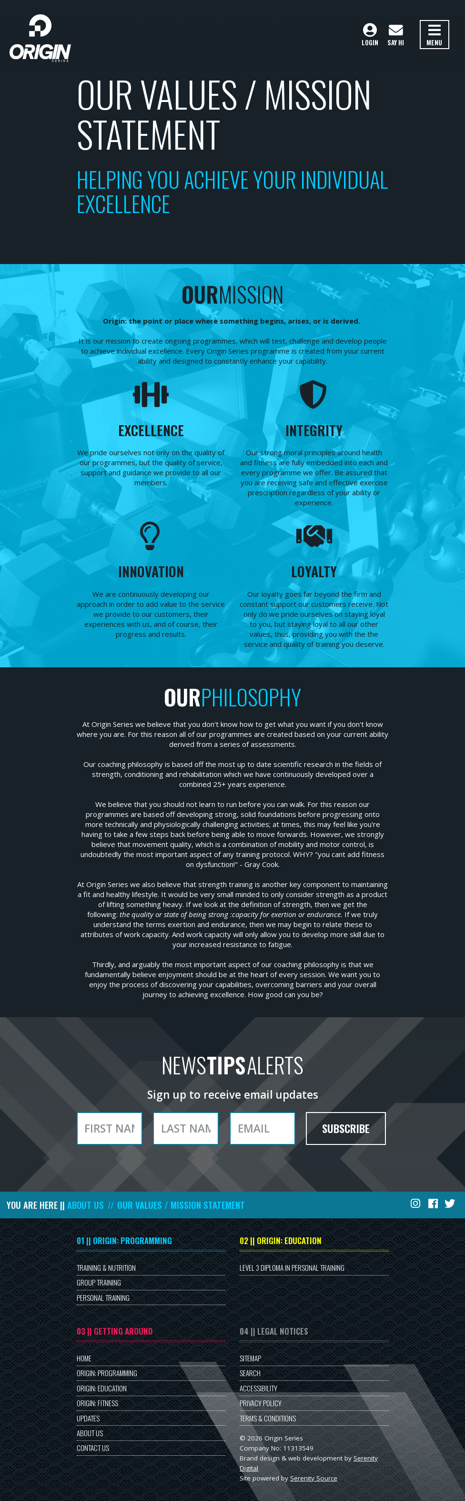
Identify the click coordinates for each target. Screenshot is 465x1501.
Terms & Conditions (268, 1418)
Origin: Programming (107, 1373)
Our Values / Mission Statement (181, 1205)
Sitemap (250, 1358)
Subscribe (346, 1128)
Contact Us (93, 1447)
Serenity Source (313, 1478)
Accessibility (258, 1388)
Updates (88, 1418)
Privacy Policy (261, 1403)
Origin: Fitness (97, 1403)
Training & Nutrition (106, 1267)
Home (84, 1358)
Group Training (99, 1282)
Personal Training (103, 1297)
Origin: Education (102, 1388)
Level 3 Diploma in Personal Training (292, 1267)
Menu (434, 35)
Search (250, 1373)
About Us (85, 1205)
